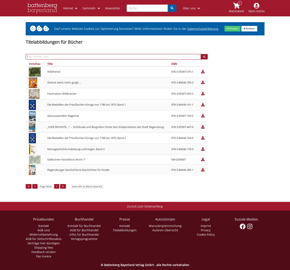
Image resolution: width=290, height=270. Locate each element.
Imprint (206, 226)
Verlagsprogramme (84, 239)
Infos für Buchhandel (84, 234)
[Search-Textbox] (147, 8)
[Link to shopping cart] (236, 8)
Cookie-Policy (206, 234)
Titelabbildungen (125, 230)
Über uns (189, 8)
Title (49, 64)
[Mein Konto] (256, 8)
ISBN (174, 64)
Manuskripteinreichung (165, 226)
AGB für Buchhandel (84, 230)
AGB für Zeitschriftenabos (44, 239)
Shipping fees (43, 248)
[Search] (172, 8)
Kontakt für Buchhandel (84, 226)
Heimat (68, 8)
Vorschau (34, 64)
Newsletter (112, 8)
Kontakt (43, 226)
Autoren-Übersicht (165, 230)
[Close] (232, 28)
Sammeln (89, 8)
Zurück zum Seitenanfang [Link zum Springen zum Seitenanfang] (145, 206)
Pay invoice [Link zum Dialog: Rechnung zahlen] (43, 256)
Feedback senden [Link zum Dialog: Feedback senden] (44, 252)
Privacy (206, 230)
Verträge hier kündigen (44, 243)
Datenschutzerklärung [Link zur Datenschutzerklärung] (202, 29)
